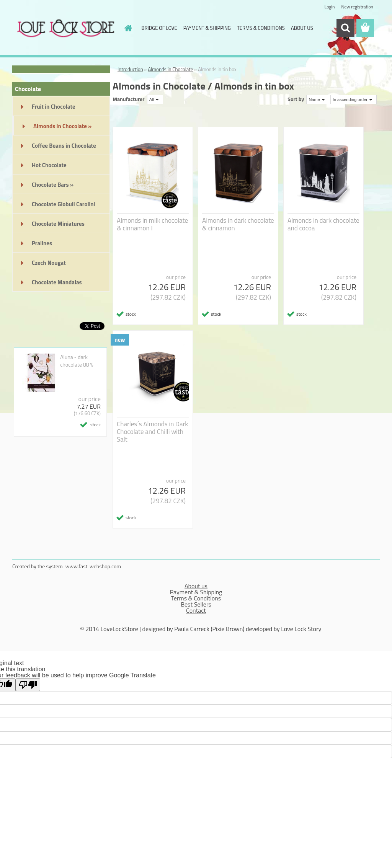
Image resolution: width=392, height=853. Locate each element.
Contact (196, 610)
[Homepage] (127, 28)
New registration (357, 6)
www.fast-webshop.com (93, 566)
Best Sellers (196, 604)
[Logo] (65, 28)
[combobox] (317, 99)
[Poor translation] (28, 684)
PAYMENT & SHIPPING (207, 28)
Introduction (130, 69)
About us (196, 585)
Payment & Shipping (196, 592)
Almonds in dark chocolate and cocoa (323, 224)
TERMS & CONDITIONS (261, 28)
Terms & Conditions (196, 598)
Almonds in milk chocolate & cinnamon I (152, 224)
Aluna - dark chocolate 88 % (76, 361)
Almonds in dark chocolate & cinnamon (238, 224)
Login (329, 6)
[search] (345, 28)
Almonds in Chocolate (170, 69)
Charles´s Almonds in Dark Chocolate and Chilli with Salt (152, 431)
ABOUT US (302, 28)
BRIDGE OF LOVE (159, 28)
